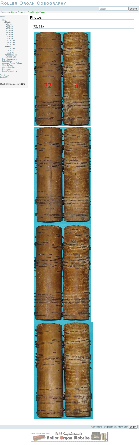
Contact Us (4, 77)
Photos (42, 12)
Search (133, 8)
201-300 (10, 28)
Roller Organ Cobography (33, 3)
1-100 (9, 24)
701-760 (10, 38)
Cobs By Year (7, 65)
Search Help (4, 75)
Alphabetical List (11, 55)
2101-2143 (11, 51)
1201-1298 (11, 45)
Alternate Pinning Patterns (12, 63)
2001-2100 (11, 49)
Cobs (20, 12)
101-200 (10, 26)
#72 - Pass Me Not (31, 12)
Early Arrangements (9, 59)
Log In (133, 427)
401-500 (10, 32)
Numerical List (10, 57)
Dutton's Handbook (9, 71)
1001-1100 (11, 40)
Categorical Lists (8, 67)
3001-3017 (11, 53)
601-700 (10, 36)
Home (13, 12)
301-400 (10, 30)
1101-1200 (11, 42)
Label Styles (7, 61)
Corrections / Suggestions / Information (109, 427)
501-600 (10, 34)
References (6, 69)
